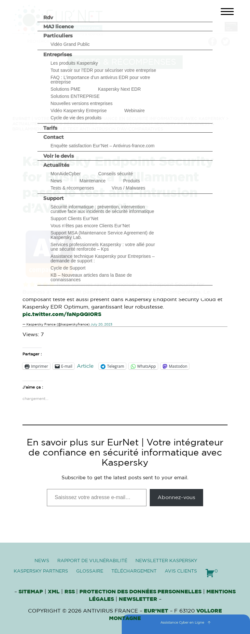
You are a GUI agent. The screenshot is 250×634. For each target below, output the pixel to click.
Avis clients (181, 571)
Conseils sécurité (115, 173)
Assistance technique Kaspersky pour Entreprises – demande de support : (102, 258)
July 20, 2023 (101, 324)
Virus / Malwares (128, 188)
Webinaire (134, 110)
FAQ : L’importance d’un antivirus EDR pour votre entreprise (100, 80)
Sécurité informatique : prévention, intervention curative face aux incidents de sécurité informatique (102, 209)
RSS (70, 591)
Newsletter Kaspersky (166, 561)
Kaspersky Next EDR (119, 89)
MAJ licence (58, 26)
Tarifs (50, 128)
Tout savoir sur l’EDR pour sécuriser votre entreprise (103, 70)
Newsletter (138, 599)
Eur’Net (156, 611)
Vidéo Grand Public (70, 44)
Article (85, 366)
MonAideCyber (65, 173)
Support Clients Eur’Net (74, 218)
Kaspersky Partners (41, 571)
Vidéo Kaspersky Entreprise (78, 110)
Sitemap (31, 591)
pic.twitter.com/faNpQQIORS (61, 314)
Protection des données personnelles (140, 591)
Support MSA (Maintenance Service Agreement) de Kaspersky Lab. (102, 235)
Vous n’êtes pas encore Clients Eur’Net (90, 225)
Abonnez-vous (176, 497)
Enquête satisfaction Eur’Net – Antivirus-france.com (102, 145)
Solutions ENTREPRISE (75, 96)
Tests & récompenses (72, 188)
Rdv (48, 17)
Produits (131, 180)
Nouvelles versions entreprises (81, 103)
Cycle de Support (67, 268)
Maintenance (92, 180)
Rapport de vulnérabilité (92, 561)
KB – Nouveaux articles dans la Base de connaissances (91, 277)
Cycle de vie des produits (75, 117)
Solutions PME (65, 89)
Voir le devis (58, 156)
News (56, 180)
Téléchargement (134, 571)
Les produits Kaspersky (74, 63)
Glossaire (89, 571)
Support (53, 198)
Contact (53, 137)
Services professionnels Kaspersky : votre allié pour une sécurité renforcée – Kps (102, 247)
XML (54, 591)
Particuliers (58, 36)
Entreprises (57, 54)
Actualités (56, 165)
